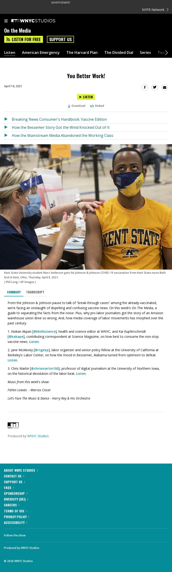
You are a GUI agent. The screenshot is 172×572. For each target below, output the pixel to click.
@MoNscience (44, 331)
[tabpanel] (86, 350)
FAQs (9, 487)
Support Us (60, 39)
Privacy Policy (16, 516)
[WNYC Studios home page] (39, 21)
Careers (12, 504)
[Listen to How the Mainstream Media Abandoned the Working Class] (8, 135)
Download (77, 106)
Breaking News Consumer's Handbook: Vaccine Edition (59, 119)
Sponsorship (16, 493)
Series (145, 52)
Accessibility (15, 522)
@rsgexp (42, 350)
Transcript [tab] (35, 291)
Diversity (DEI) (16, 499)
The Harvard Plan (82, 52)
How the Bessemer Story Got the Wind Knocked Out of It (61, 127)
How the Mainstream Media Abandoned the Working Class (62, 135)
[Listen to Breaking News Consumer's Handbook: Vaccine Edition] (8, 119)
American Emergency (41, 52)
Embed (96, 106)
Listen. (34, 341)
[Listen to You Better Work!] (86, 97)
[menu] (6, 21)
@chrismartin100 (44, 368)
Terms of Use (15, 510)
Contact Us (14, 476)
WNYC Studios (38, 436)
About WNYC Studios (21, 470)
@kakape (16, 336)
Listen (9, 52)
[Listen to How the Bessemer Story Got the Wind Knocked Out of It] (8, 127)
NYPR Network (155, 9)
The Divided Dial (118, 52)
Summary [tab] (14, 291)
